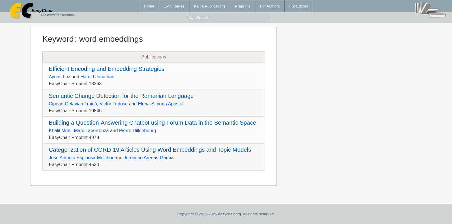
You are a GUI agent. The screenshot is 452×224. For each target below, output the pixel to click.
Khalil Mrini (60, 130)
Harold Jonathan (97, 76)
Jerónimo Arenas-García (149, 157)
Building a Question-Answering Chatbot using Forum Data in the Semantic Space (152, 122)
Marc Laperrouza (91, 130)
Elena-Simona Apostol (160, 103)
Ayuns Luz (59, 76)
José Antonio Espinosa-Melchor (81, 157)
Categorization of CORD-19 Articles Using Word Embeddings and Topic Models (150, 150)
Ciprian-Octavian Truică (73, 103)
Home (149, 6)
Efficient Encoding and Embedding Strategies (106, 69)
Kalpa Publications (210, 6)
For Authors (270, 6)
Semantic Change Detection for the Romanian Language (121, 96)
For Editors (298, 6)
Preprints (242, 6)
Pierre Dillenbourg (137, 130)
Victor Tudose (113, 103)
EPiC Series (174, 6)
